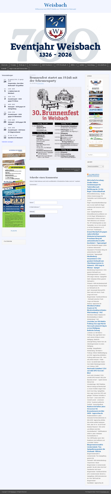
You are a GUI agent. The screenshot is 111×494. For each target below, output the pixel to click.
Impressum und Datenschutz (18, 68)
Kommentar (33, 184)
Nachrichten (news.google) (93, 175)
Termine (13, 65)
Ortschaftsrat (102, 65)
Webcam (22, 65)
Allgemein (33, 75)
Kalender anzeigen (7, 142)
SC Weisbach (33, 65)
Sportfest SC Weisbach (15, 137)
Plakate (14, 231)
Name (32, 202)
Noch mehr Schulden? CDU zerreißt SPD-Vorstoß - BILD (96, 370)
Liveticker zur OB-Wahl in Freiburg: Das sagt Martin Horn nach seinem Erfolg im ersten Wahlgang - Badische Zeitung (97, 325)
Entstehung (91, 65)
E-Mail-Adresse (35, 207)
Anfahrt (82, 65)
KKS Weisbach (47, 65)
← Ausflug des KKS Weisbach (39, 169)
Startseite (4, 65)
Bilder (73, 65)
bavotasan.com (105, 492)
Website (32, 211)
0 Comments (40, 83)
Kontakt (3, 68)
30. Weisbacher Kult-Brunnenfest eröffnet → (71, 169)
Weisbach (55, 5)
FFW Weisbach (61, 65)
